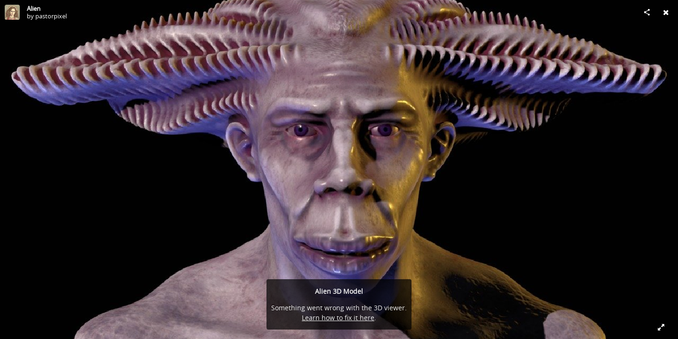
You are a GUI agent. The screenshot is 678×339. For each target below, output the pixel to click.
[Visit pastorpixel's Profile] (12, 12)
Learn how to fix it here (338, 317)
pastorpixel (51, 16)
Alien (33, 8)
